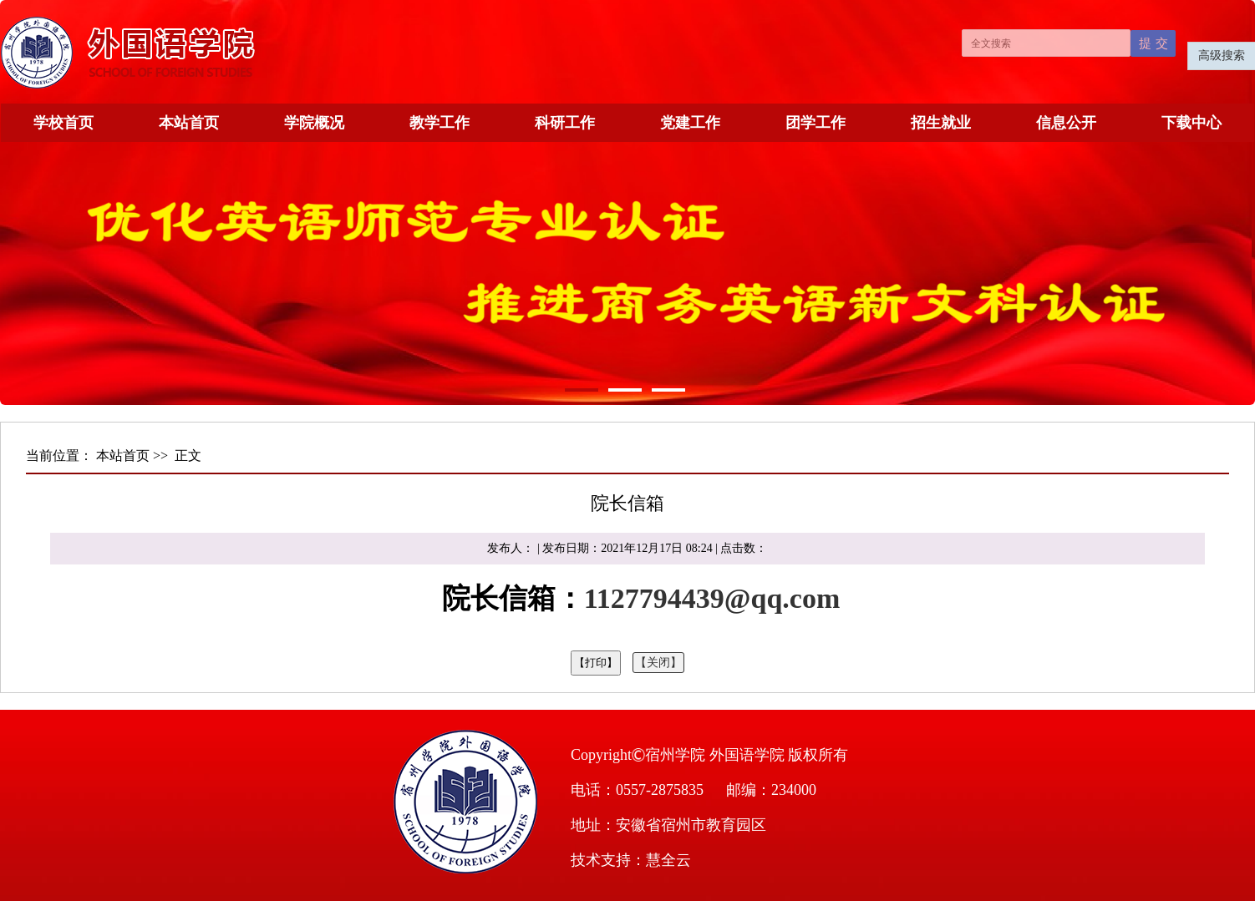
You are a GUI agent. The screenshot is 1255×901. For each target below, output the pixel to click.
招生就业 (941, 122)
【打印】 (595, 662)
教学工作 (439, 122)
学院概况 (314, 122)
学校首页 (63, 122)
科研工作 (565, 122)
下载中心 (1191, 122)
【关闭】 (658, 662)
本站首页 (189, 122)
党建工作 (690, 122)
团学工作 (815, 122)
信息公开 (1066, 122)
